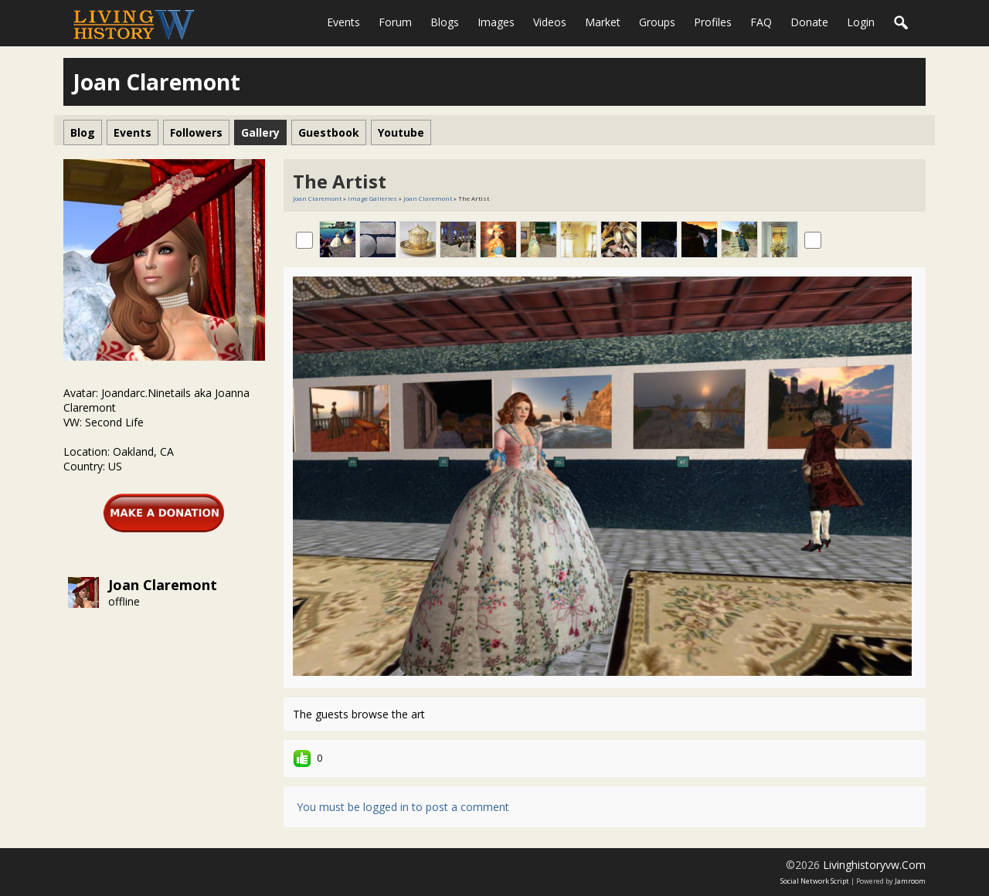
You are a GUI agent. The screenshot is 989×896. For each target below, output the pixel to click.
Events (343, 22)
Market (602, 22)
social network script (814, 881)
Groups (657, 22)
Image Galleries (372, 198)
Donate (809, 22)
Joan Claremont (162, 584)
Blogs (444, 22)
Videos (549, 22)
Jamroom (910, 881)
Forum (395, 22)
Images (496, 22)
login (861, 22)
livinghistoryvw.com (874, 864)
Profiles (713, 22)
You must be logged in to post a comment (403, 806)
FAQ (761, 22)
